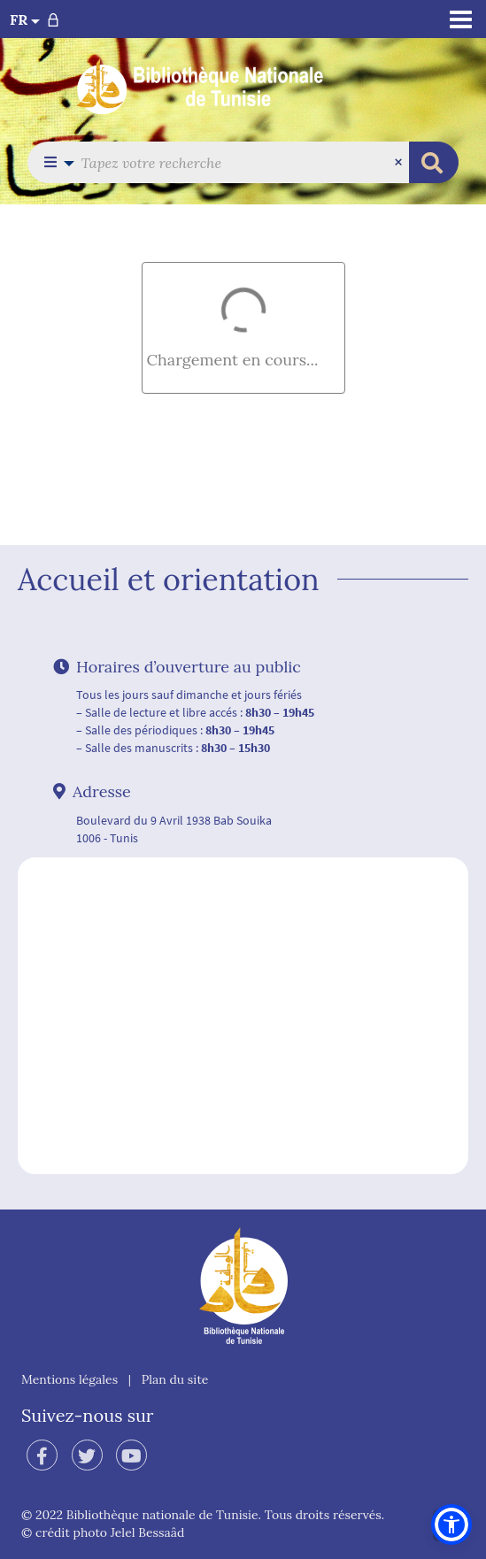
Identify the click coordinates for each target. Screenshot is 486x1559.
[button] (54, 162)
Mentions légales (69, 1379)
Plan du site (175, 1379)
